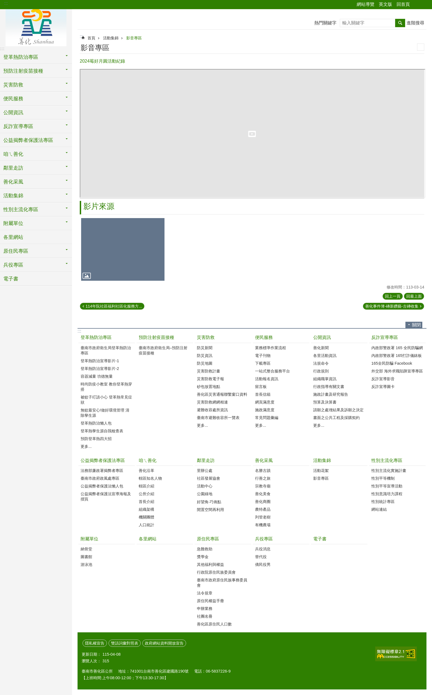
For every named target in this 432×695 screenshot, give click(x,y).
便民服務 (264, 337)
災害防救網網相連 (212, 402)
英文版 (385, 4)
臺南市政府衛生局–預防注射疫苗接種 (163, 350)
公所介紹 (146, 494)
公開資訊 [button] (13, 112)
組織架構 (146, 509)
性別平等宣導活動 (386, 486)
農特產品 (263, 509)
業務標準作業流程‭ (270, 348)
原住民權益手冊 (210, 601)
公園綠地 (204, 494)
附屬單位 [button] (13, 223)
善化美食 (263, 494)
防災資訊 (204, 355)
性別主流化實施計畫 (388, 470)
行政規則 (321, 371)
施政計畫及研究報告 (330, 394)
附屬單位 (89, 538)
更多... (86, 446)
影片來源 (98, 206)
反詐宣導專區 (384, 337)
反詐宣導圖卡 (383, 386)
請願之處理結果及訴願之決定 (338, 410)
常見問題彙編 (266, 417)
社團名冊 (204, 616)
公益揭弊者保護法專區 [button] (28, 140)
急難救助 (204, 549)
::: (6, 3)
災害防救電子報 (210, 379)
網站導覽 (365, 4)
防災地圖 (204, 363)
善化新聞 (321, 348)
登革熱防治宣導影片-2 (100, 368)
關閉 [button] (416, 325)
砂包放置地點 (208, 386)
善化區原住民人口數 (214, 624)
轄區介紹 (146, 486)
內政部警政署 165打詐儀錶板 (396, 355)
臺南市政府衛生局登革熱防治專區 (106, 350)
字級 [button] (424, 4)
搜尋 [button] (400, 23)
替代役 (261, 557)
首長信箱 (263, 394)
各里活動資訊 (324, 355)
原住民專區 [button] (15, 251)
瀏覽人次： (91, 661)
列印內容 (420, 47)
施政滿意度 (264, 410)
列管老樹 (263, 517)
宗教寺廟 (263, 486)
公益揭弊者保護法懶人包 (102, 486)
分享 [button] (416, 4)
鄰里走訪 (206, 460)
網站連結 (379, 509)
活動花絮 (321, 470)
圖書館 (86, 557)
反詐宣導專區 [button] (18, 126)
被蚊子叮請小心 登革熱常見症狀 (106, 400)
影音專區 (134, 38)
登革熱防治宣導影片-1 (100, 361)
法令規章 (204, 593)
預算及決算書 (324, 402)
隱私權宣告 (94, 643)
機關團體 (146, 517)
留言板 (261, 386)
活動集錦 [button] (13, 195)
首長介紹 (146, 501)
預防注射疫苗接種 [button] (23, 71)
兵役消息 (263, 549)
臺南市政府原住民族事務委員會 (222, 582)
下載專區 (263, 363)
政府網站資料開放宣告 (164, 643)
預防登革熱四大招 (96, 438)
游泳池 (86, 564)
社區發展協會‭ (208, 478)
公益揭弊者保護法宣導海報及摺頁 (106, 496)
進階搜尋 (415, 23)
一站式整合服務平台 (272, 371)
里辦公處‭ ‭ (205, 470)
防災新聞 (204, 348)
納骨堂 (86, 549)
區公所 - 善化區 (36, 26)
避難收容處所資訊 (212, 410)
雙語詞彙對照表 (124, 643)
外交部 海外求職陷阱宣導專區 (397, 371)
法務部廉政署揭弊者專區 (102, 470)
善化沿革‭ (146, 470)
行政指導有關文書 (328, 386)
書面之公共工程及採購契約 (336, 417)
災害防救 (206, 337)
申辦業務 (204, 608)
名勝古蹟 (263, 470)
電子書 (10, 279)
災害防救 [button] (13, 85)
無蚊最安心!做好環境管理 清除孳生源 (105, 413)
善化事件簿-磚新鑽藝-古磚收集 (391, 306)
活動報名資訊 (266, 379)
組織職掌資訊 (324, 379)
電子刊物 (263, 355)
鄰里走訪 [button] (13, 168)
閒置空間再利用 (210, 509)
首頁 (91, 38)
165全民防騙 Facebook (391, 363)
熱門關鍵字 (325, 23)
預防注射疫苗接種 (156, 337)
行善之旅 (263, 478)
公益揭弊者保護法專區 (103, 460)
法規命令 (321, 363)
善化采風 (264, 460)
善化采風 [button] (13, 182)
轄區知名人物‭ (150, 478)
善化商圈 (263, 501)
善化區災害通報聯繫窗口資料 (222, 394)
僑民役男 (263, 564)
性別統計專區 (383, 501)
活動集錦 (111, 38)
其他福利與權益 (210, 564)
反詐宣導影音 (383, 379)
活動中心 (204, 486)
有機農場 (263, 525)
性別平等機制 (383, 478)
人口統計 (146, 525)
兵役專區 (264, 538)
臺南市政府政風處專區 (100, 478)
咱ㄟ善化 (147, 460)
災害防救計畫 (208, 371)
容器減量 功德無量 (97, 376)
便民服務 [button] (13, 98)
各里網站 (13, 237)
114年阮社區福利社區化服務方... (114, 306)
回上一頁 (392, 296)
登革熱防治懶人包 (96, 423)
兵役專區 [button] (13, 265)
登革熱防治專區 (96, 337)
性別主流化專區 (386, 460)
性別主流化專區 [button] (20, 209)
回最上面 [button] (414, 296)
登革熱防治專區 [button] (20, 57)
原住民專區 (208, 538)
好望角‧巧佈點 (209, 502)
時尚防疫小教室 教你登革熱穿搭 (106, 387)
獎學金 (203, 557)
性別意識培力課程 (386, 494)
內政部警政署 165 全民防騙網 (397, 348)
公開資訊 (322, 337)
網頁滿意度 (264, 402)
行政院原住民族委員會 (216, 572)
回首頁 (403, 4)
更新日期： (91, 654)
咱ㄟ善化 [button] (13, 154)
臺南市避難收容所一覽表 (218, 417)
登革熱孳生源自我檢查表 (102, 431)
